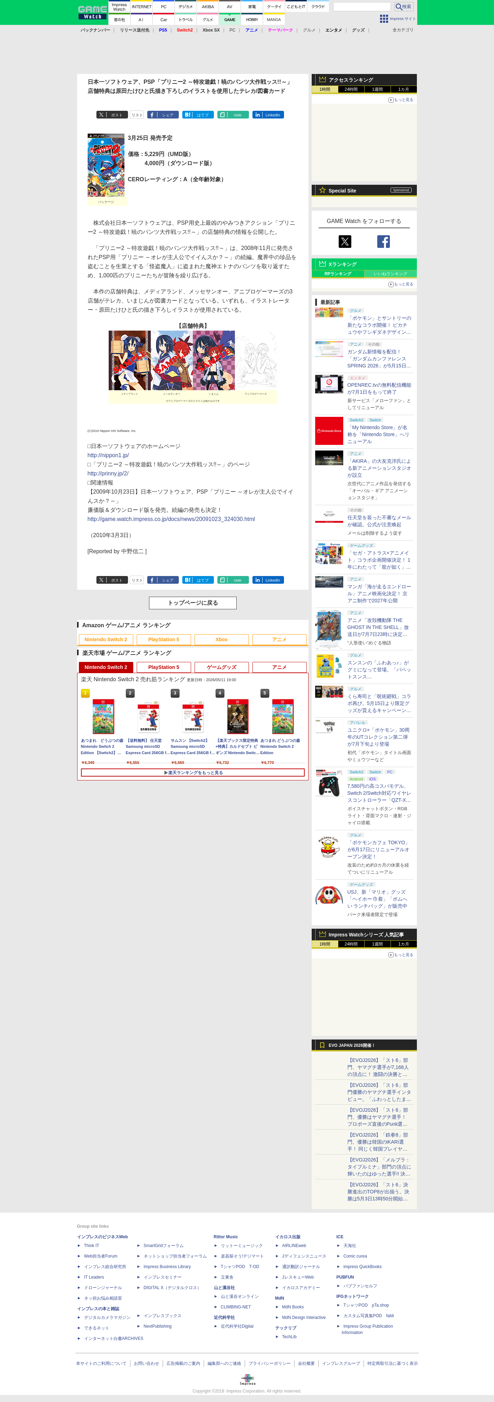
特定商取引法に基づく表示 (392, 1363)
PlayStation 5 (163, 639)
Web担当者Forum (100, 1256)
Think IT (91, 1245)
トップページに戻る (193, 603)
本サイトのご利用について (101, 1363)
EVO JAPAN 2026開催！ (352, 1045)
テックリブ (285, 1328)
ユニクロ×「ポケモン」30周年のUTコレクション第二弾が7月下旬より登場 (378, 737)
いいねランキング (390, 273)
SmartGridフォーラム (164, 1245)
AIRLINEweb (294, 1245)
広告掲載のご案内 (183, 1363)
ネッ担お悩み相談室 (103, 1298)
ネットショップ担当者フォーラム (175, 1256)
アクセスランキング (351, 80)
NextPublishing (158, 1326)
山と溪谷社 (224, 1287)
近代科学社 (224, 1317)
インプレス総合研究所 (105, 1266)
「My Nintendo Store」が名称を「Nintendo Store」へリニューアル (378, 434)
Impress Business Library (167, 1266)
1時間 (324, 89)
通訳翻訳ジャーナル (301, 1266)
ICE (340, 1236)
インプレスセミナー (163, 1277)
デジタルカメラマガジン (107, 1317)
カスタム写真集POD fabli (369, 1315)
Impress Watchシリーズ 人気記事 (366, 934)
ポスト (117, 115)
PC (233, 30)
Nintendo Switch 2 (105, 639)
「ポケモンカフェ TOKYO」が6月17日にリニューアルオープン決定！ (378, 849)
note (237, 115)
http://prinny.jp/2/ (108, 473)
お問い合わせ (146, 1363)
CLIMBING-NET (236, 1307)
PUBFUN (345, 1277)
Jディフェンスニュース (304, 1256)
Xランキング (343, 264)
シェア (168, 115)
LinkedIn (272, 115)
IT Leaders (94, 1277)
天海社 (350, 1245)
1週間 (377, 89)
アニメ (279, 639)
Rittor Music (226, 1236)
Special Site (343, 191)
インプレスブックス (163, 1315)
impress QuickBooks (363, 1266)
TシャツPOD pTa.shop (366, 1305)
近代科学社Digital (237, 1326)
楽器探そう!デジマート (242, 1256)
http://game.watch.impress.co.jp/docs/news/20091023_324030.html (171, 519)
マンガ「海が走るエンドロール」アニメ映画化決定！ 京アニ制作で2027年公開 (379, 593)
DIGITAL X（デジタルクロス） (173, 1287)
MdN (279, 1298)
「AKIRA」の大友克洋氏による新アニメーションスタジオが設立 (379, 468)
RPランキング (338, 273)
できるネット (96, 1328)
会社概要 (306, 1363)
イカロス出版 (287, 1236)
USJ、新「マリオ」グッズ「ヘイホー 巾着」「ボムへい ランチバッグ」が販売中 (377, 899)
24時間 (351, 89)
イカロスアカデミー (301, 1287)
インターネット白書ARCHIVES (113, 1338)
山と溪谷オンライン (240, 1296)
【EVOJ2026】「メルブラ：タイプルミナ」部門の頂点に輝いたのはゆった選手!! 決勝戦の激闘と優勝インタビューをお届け (379, 1174)
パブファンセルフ (360, 1286)
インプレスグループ (341, 1363)
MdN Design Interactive (304, 1317)
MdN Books (293, 1307)
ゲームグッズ (221, 667)
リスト (137, 115)
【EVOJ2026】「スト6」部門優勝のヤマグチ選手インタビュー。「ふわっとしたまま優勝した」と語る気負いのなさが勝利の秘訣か (379, 1099)
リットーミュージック (242, 1245)
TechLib (289, 1336)
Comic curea (355, 1256)
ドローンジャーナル (103, 1287)
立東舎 (227, 1277)
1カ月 (403, 89)
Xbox (222, 639)
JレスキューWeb (298, 1277)
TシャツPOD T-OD (240, 1266)
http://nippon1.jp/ (108, 455)
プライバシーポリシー (270, 1363)
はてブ (203, 115)
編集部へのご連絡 (224, 1363)
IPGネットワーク (353, 1296)
